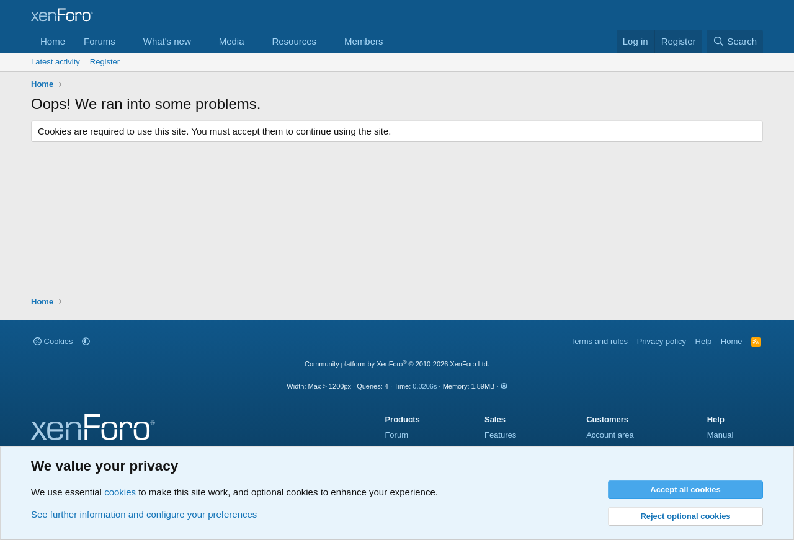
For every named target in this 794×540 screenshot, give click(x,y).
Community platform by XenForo (397, 364)
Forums (99, 41)
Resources (294, 41)
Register (105, 61)
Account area (610, 435)
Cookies (53, 341)
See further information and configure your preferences (144, 514)
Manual (720, 435)
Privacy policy (661, 341)
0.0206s (425, 386)
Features (500, 435)
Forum (396, 435)
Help (703, 341)
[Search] (735, 41)
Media (231, 41)
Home (52, 41)
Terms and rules (599, 341)
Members (363, 41)
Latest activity (55, 61)
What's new (167, 41)
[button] (125, 41)
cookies (120, 492)
